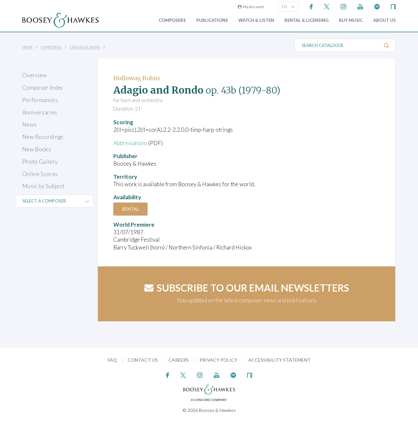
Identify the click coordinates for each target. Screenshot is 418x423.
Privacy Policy (218, 360)
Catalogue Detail (85, 47)
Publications (212, 20)
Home (27, 47)
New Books (36, 149)
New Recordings (43, 136)
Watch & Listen (256, 20)
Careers (179, 360)
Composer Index (42, 87)
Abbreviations (130, 143)
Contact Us (143, 360)
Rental (130, 209)
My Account (251, 6)
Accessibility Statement (279, 360)
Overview (34, 75)
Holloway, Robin (136, 78)
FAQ (112, 360)
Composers (172, 20)
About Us (384, 20)
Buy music (351, 20)
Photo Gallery (39, 161)
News (29, 124)
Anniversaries (39, 112)
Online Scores (40, 174)
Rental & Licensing (306, 20)
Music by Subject (43, 186)
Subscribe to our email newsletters (246, 288)
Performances (40, 100)
